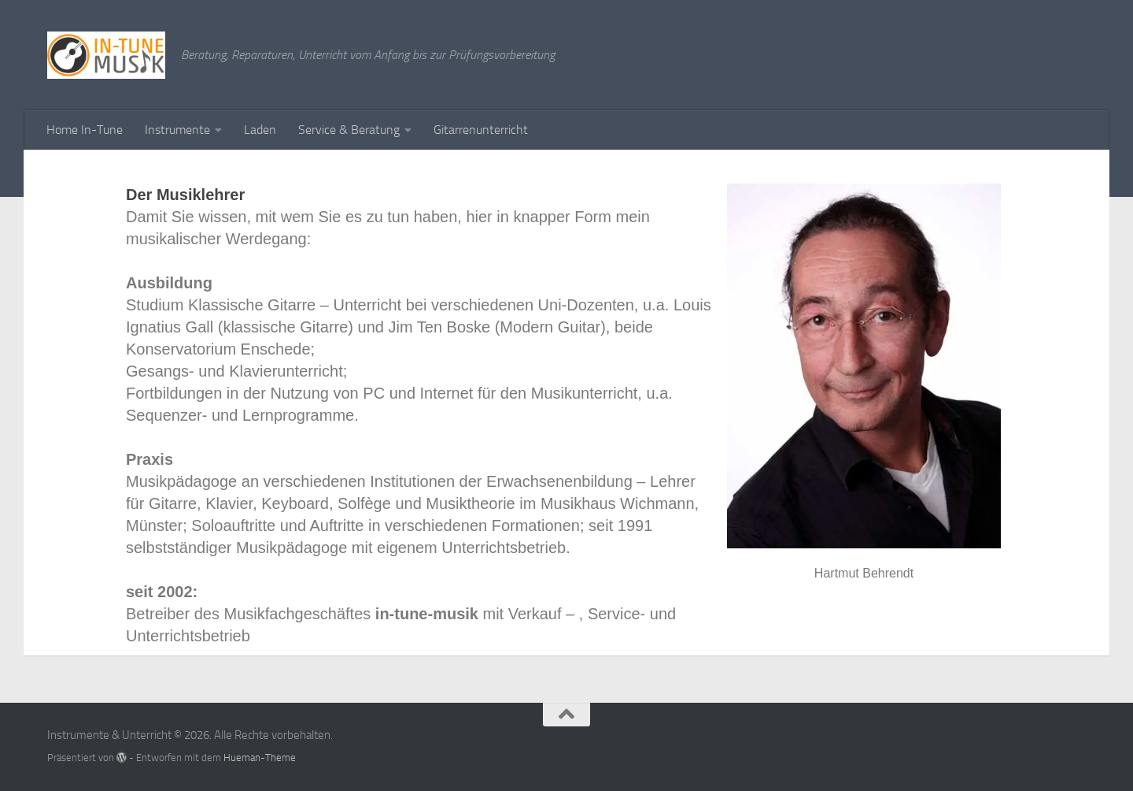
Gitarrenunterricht (481, 129)
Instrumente (177, 129)
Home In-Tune (84, 129)
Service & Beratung (349, 129)
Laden (260, 129)
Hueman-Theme (259, 757)
